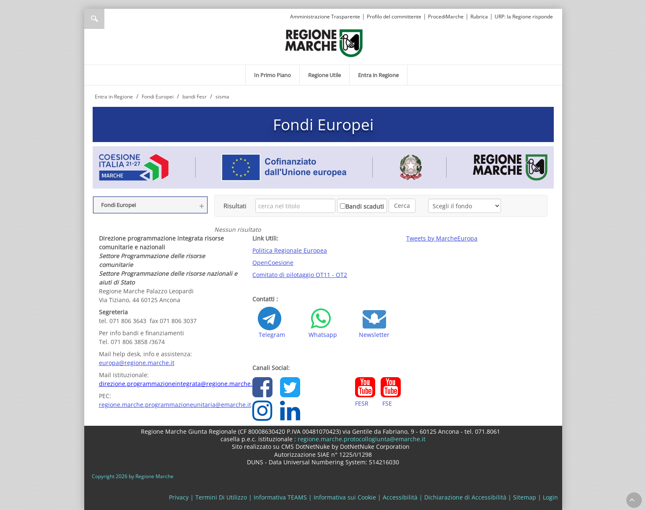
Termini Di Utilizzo (221, 497)
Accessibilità (400, 497)
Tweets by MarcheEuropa (441, 238)
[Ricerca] (110, 19)
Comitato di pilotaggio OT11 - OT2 (299, 275)
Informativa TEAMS (280, 497)
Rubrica (479, 16)
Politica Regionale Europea (289, 250)
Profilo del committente (394, 16)
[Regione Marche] (324, 43)
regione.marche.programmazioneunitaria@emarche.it (175, 405)
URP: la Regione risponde (524, 16)
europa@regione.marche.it (136, 363)
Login (550, 497)
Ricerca (94, 19)
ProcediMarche (446, 16)
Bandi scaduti (364, 206)
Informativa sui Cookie (345, 497)
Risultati (234, 206)
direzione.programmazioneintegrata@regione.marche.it (177, 384)
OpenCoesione (272, 263)
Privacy (179, 497)
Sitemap (524, 497)
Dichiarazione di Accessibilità (465, 497)
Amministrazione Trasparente (325, 16)
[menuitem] (272, 75)
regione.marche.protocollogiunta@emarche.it (360, 439)
